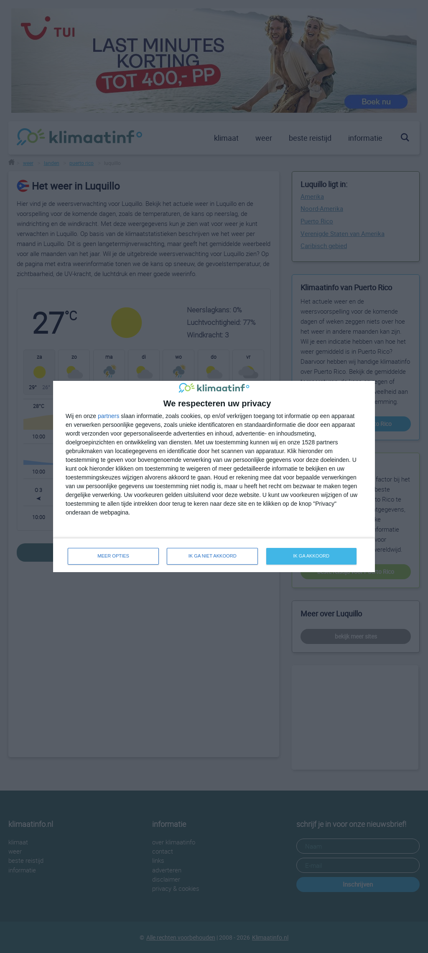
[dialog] (214, 477)
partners (108, 416)
